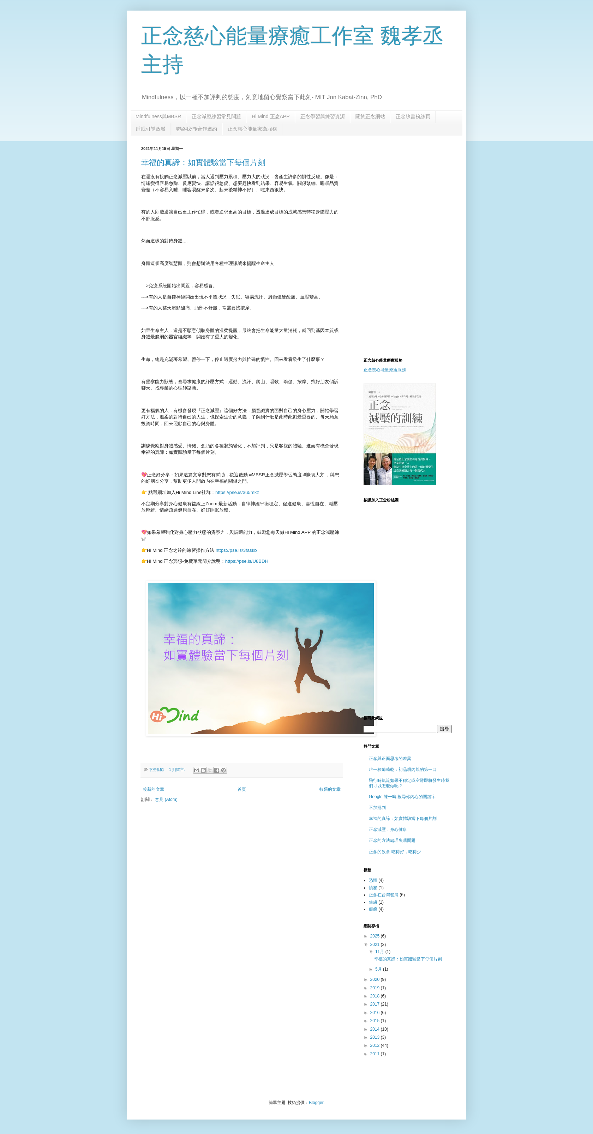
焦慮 (373, 902)
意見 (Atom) (166, 799)
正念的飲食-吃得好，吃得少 (395, 851)
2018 (375, 996)
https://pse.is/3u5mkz (237, 492)
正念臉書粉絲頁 (413, 116)
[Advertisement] (423, 195)
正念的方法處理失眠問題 (392, 840)
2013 (375, 1037)
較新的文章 (153, 789)
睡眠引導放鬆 (151, 129)
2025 (375, 936)
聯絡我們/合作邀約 (196, 129)
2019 (375, 987)
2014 (375, 1029)
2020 (375, 979)
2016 (375, 1012)
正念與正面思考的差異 (390, 758)
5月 (379, 969)
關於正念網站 (370, 116)
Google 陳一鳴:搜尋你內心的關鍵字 (402, 796)
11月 (380, 951)
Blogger (316, 1102)
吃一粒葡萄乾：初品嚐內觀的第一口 (403, 769)
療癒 (373, 909)
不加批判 (377, 807)
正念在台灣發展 (384, 894)
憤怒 (373, 887)
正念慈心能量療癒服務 (252, 129)
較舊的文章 (330, 789)
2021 (375, 944)
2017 (375, 1004)
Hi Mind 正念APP (270, 116)
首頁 (242, 789)
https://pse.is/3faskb (236, 550)
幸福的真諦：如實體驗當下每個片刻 (203, 162)
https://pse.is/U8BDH (246, 561)
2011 (375, 1053)
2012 (375, 1045)
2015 (375, 1020)
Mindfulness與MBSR (158, 116)
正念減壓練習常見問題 (216, 116)
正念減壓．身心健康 (388, 829)
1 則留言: (177, 769)
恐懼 (373, 880)
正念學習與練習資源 (322, 116)
